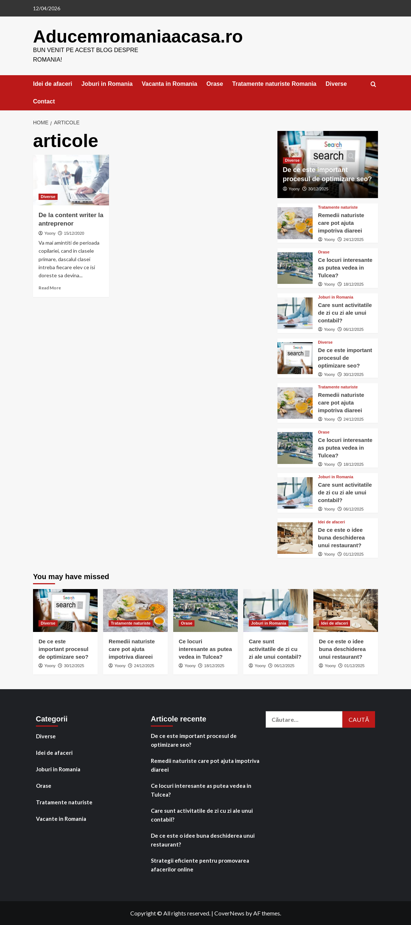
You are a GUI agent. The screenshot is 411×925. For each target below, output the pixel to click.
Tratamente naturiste (64, 801)
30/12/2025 (318, 188)
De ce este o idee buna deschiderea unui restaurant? (341, 537)
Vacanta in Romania (169, 83)
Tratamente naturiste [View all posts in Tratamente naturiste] (338, 207)
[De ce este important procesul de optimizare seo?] (295, 357)
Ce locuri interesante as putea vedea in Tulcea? (345, 267)
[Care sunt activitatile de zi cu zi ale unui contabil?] (295, 313)
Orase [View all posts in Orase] (324, 252)
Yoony (49, 233)
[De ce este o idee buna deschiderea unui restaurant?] (295, 537)
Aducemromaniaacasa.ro (138, 36)
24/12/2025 (353, 239)
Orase (214, 83)
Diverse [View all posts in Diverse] (48, 196)
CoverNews (229, 912)
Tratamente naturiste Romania (274, 83)
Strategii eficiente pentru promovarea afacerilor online (200, 864)
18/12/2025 (353, 284)
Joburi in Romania (107, 83)
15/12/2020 (74, 233)
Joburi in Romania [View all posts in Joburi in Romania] (335, 297)
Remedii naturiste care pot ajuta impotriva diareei (341, 222)
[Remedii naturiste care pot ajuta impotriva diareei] (295, 222)
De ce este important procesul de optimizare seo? (345, 357)
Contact (44, 101)
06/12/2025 (353, 329)
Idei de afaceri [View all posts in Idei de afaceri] (331, 522)
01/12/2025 (353, 554)
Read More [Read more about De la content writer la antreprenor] (50, 287)
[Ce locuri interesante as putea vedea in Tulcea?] (295, 268)
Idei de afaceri (52, 83)
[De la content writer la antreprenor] (71, 179)
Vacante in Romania (61, 818)
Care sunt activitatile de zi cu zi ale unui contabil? (345, 312)
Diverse (336, 83)
